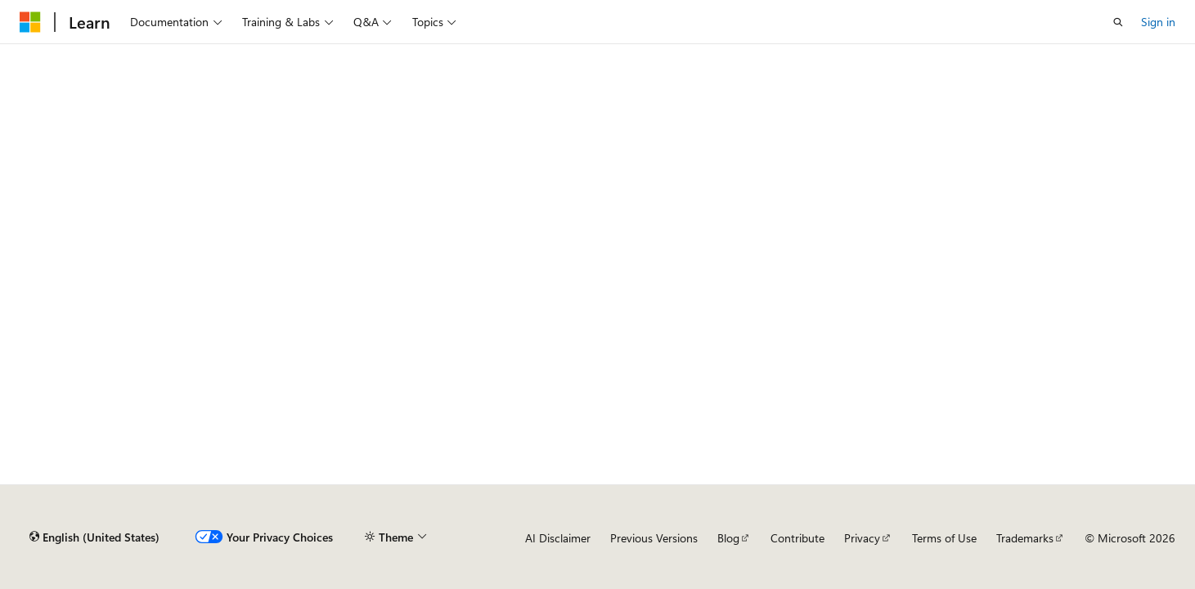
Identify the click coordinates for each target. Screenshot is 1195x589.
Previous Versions (654, 538)
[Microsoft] (30, 22)
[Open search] (1118, 22)
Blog (728, 538)
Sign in (1158, 21)
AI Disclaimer (558, 538)
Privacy (862, 538)
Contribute (797, 538)
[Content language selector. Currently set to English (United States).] (94, 537)
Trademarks (1024, 538)
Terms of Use (944, 538)
